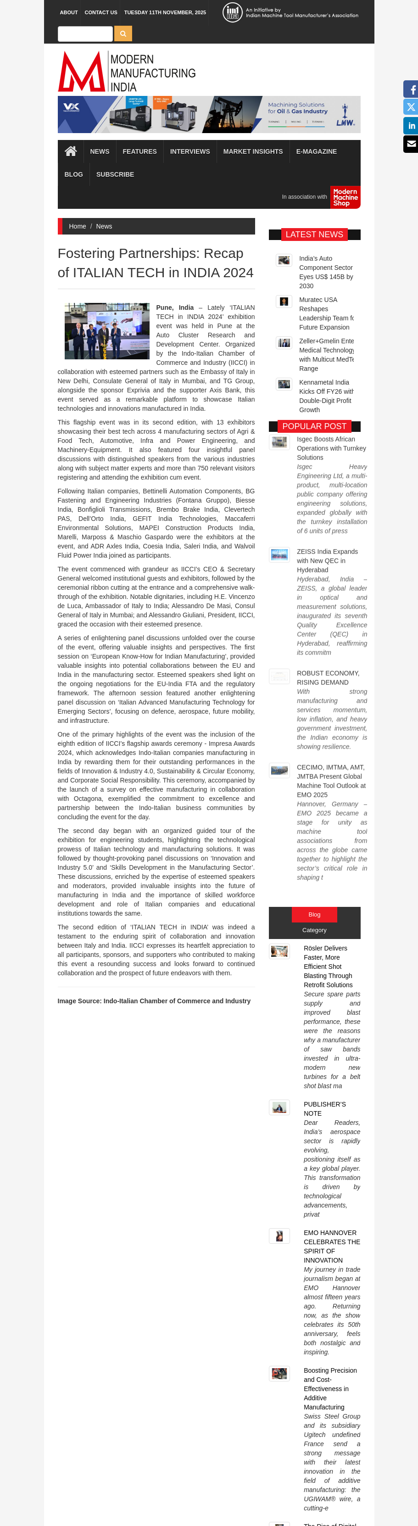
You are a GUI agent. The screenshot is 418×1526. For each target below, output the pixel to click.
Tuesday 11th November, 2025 (165, 12)
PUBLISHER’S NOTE (325, 808)
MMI (235, 1503)
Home (77, 226)
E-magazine (316, 151)
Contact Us (101, 12)
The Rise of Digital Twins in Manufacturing (330, 1003)
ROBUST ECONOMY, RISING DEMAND (328, 559)
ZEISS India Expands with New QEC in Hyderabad (327, 504)
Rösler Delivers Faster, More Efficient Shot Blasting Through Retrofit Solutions (328, 746)
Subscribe (115, 174)
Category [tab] (314, 709)
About (69, 12)
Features (140, 151)
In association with (318, 197)
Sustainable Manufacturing (324, 1056)
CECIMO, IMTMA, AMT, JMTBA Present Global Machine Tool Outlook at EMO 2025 (331, 619)
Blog (74, 174)
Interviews (190, 151)
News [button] (100, 151)
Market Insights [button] (253, 151)
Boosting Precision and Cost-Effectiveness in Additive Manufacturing (330, 937)
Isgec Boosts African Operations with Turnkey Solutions (331, 445)
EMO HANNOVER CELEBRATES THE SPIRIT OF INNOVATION (332, 865)
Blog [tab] (314, 694)
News (104, 226)
